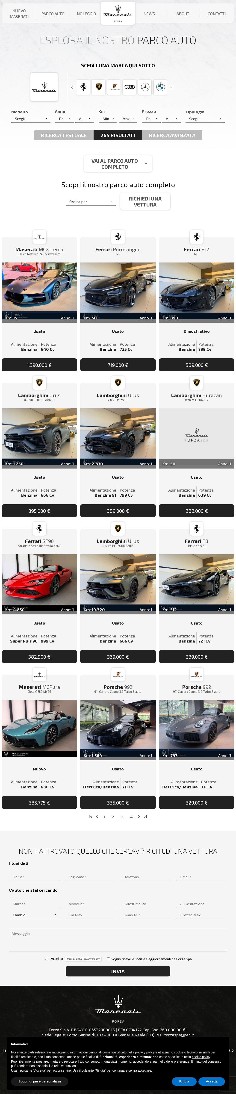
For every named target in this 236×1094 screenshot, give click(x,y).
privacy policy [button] (145, 1052)
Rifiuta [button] (184, 1081)
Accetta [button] (212, 1081)
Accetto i (73, 958)
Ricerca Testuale (64, 135)
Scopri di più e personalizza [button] (39, 1081)
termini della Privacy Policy (83, 959)
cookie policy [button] (201, 1057)
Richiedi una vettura (145, 201)
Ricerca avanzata (172, 135)
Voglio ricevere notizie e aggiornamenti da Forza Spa (149, 959)
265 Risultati (117, 135)
